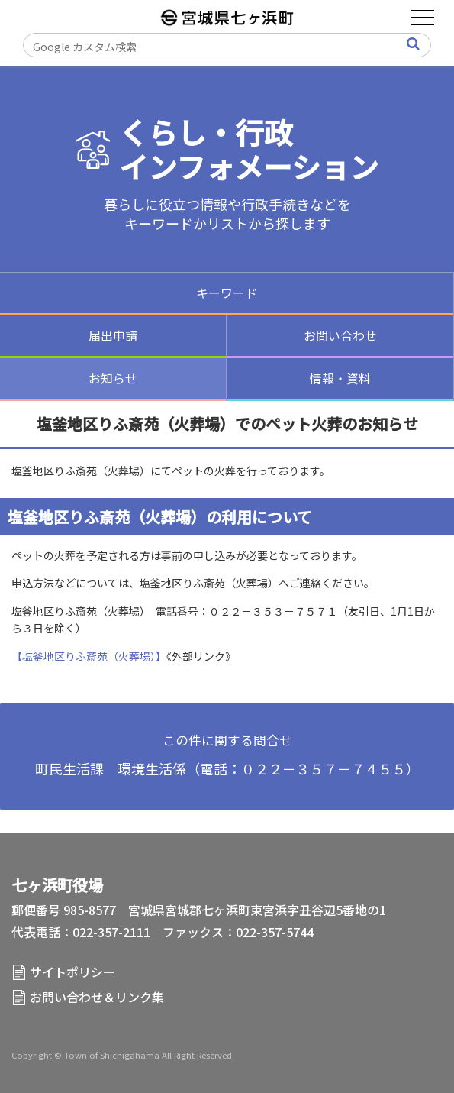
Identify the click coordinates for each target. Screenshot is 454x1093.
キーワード (226, 292)
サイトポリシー (72, 971)
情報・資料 (340, 378)
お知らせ (113, 378)
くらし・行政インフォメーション (248, 149)
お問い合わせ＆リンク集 (97, 997)
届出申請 (113, 335)
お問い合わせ (340, 335)
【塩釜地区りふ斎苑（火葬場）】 (88, 656)
